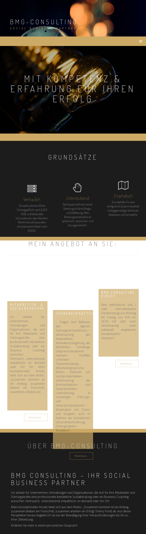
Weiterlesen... (127, 381)
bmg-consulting (44, 22)
